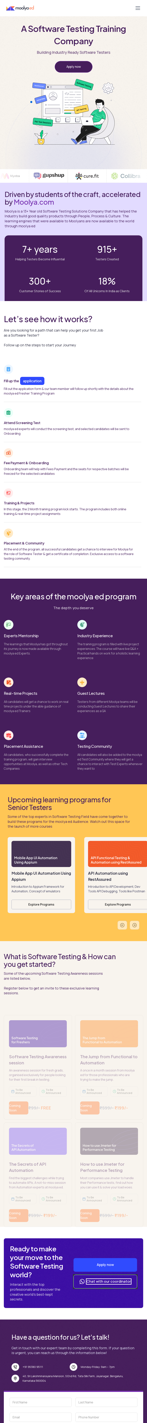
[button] (137, 8)
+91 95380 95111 (33, 1367)
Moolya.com (34, 202)
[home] (23, 8)
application (32, 381)
